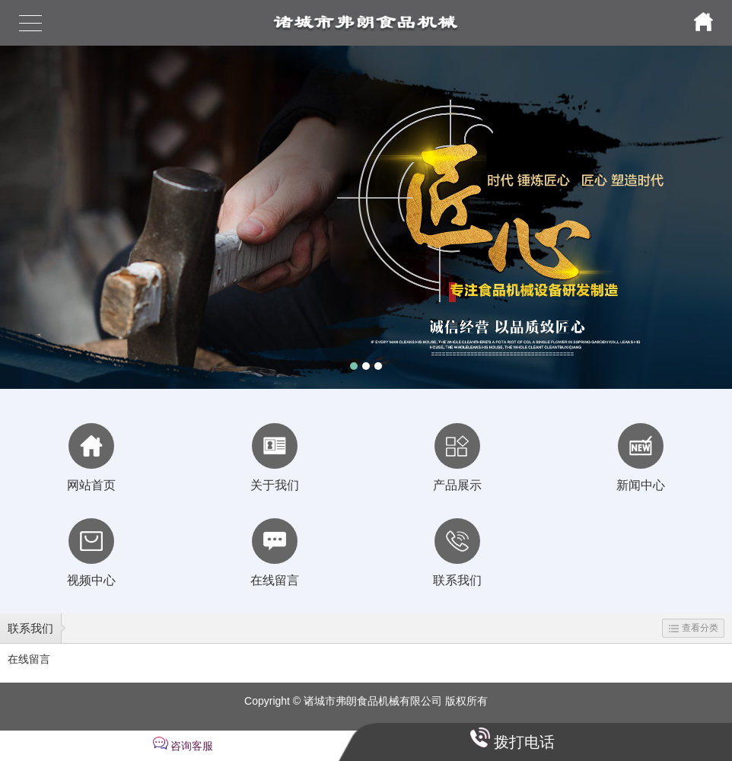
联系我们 (30, 628)
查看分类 (693, 627)
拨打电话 (524, 742)
